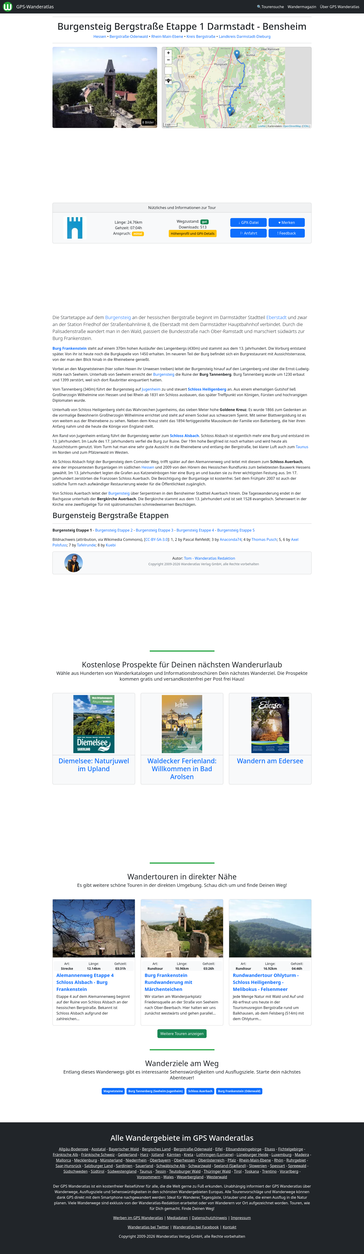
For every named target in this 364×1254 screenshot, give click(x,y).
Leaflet (262, 126)
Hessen (99, 36)
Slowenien (258, 1165)
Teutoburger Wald (185, 1171)
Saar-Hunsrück (68, 1165)
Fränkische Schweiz (98, 1154)
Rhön (278, 1160)
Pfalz (232, 1160)
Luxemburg (282, 1154)
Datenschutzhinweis (209, 1217)
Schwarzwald (199, 1165)
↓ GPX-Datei (248, 222)
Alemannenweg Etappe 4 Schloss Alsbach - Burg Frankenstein (85, 982)
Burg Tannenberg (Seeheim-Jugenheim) (155, 1091)
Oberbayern (160, 1160)
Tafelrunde (86, 545)
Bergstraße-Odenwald (129, 36)
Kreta (188, 1154)
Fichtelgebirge (290, 1149)
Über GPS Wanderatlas (339, 6)
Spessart (277, 1165)
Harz (144, 1154)
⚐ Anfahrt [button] (248, 233)
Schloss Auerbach (200, 1091)
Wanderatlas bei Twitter (148, 1227)
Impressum (241, 1217)
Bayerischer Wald (124, 1149)
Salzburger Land (98, 1165)
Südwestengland (121, 1171)
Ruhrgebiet (296, 1160)
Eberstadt (276, 317)
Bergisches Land (156, 1149)
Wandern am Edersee (270, 760)
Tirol (237, 1171)
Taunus (302, 446)
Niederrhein (136, 1160)
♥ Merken (286, 222)
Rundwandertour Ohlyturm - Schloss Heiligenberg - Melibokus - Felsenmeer (266, 982)
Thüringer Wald (217, 1171)
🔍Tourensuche (270, 6)
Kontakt (229, 1227)
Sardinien (124, 1165)
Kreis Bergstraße (200, 36)
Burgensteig (118, 317)
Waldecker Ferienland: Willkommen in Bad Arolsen (181, 768)
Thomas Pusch (264, 539)
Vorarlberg (289, 1171)
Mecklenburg (85, 1160)
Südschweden (75, 1171)
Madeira (302, 1154)
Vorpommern (148, 1176)
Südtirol (97, 1171)
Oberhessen (184, 1160)
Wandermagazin (302, 6)
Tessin (160, 1171)
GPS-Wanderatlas (35, 6)
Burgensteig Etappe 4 (195, 530)
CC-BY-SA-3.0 (156, 539)
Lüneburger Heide (252, 1154)
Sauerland (144, 1165)
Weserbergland (190, 1176)
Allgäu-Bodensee (73, 1149)
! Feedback (286, 233)
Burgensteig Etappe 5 (236, 530)
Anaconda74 (230, 539)
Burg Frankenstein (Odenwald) (239, 1091)
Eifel (219, 1149)
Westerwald (217, 1176)
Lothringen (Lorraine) (215, 1154)
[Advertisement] (237, 164)
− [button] (168, 60)
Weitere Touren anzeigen (182, 1033)
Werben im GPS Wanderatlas (138, 1217)
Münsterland (111, 1160)
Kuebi (111, 545)
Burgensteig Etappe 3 (154, 530)
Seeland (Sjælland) (230, 1165)
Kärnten (174, 1154)
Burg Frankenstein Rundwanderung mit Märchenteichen (168, 982)
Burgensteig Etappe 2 (114, 530)
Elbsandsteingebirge (243, 1149)
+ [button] (168, 53)
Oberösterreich (211, 1160)
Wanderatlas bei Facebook (196, 1227)
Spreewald (297, 1165)
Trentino (269, 1171)
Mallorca (63, 1160)
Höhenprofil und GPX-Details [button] (192, 233)
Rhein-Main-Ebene (167, 36)
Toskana (252, 1171)
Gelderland (127, 1154)
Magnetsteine (113, 1091)
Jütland (157, 1154)
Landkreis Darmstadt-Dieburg (244, 36)
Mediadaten (177, 1217)
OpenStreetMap (292, 126)
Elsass (270, 1149)
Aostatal (98, 1149)
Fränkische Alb (65, 1154)
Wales (168, 1176)
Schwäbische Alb (170, 1165)
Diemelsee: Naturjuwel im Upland (93, 764)
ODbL (306, 126)
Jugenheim (151, 389)
